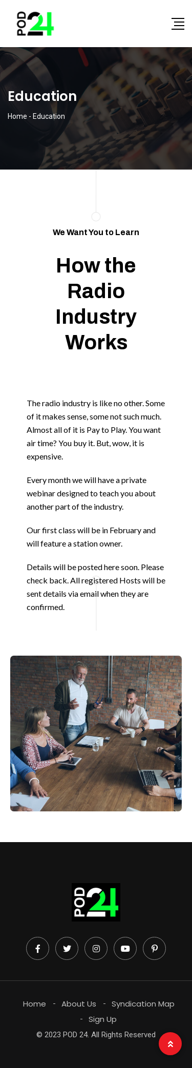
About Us (78, 1003)
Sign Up (103, 1019)
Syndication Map (143, 1003)
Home (34, 1003)
